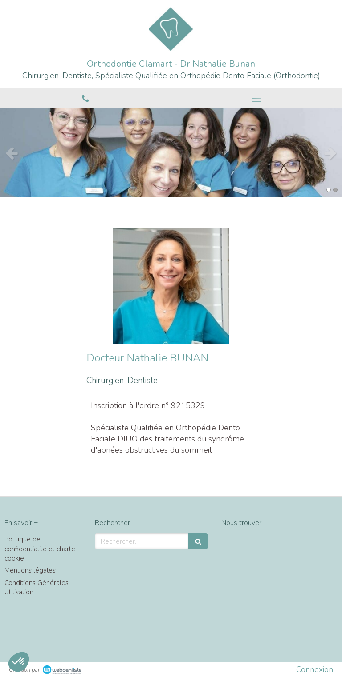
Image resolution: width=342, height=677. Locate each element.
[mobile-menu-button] (256, 99)
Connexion (314, 669)
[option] (171, 152)
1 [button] (328, 190)
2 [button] (335, 190)
